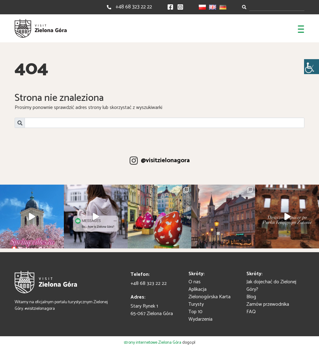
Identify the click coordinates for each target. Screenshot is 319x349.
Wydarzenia (200, 319)
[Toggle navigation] (301, 28)
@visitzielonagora (165, 160)
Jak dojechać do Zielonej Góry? (271, 286)
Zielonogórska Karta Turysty (209, 301)
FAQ (251, 312)
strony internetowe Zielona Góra (152, 342)
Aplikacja (197, 289)
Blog (251, 297)
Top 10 (195, 312)
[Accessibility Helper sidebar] (311, 66)
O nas (194, 282)
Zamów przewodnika (267, 304)
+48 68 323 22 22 (134, 6)
